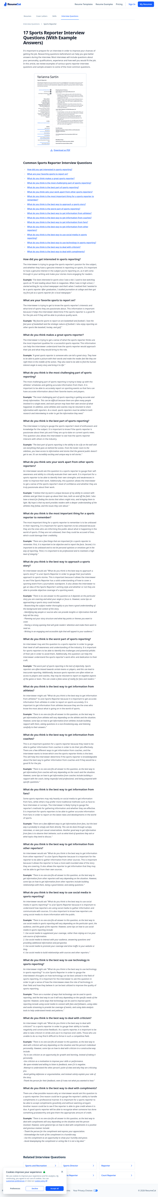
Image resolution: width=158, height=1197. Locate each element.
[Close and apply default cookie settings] (62, 1171)
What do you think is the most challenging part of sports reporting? (59, 183)
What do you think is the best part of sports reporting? (53, 187)
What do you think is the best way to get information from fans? (57, 222)
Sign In (132, 4)
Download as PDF (60, 150)
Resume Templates (84, 4)
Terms (67, 1190)
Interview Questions (70, 16)
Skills (54, 16)
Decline (35, 1188)
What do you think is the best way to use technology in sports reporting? (61, 242)
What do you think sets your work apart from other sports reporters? (60, 192)
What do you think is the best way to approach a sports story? (56, 204)
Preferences (15, 1188)
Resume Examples (104, 4)
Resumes (27, 16)
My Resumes (146, 4)
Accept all (54, 1188)
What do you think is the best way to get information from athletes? (59, 213)
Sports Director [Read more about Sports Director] (79, 1165)
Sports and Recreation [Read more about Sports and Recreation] (41, 1165)
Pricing (119, 4)
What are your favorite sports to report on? (47, 174)
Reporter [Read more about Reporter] (117, 1165)
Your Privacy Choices (85, 1190)
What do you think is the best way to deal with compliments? (56, 251)
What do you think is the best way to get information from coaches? (59, 217)
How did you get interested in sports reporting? (49, 169)
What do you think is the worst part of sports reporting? (53, 208)
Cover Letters (41, 16)
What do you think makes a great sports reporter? (51, 178)
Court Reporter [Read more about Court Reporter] (117, 1175)
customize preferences (15, 1181)
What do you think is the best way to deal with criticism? (54, 247)
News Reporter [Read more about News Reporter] (79, 1175)
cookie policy (41, 1181)
